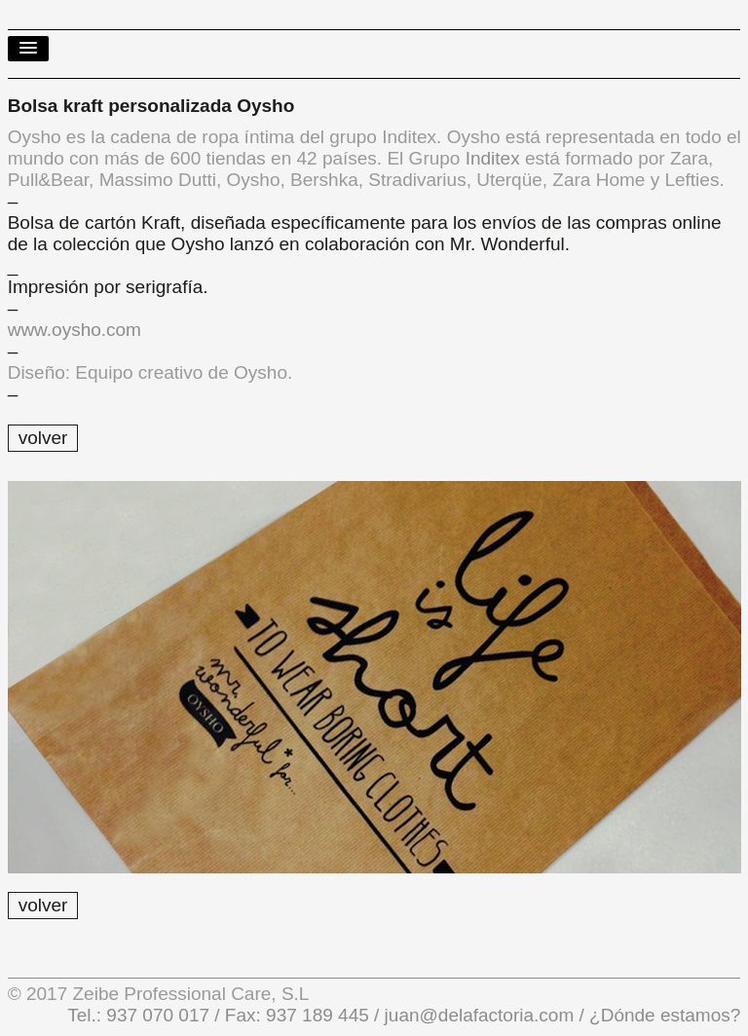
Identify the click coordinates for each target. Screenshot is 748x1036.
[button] (28, 48)
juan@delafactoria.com (480, 1015)
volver (43, 437)
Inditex (493, 158)
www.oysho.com (74, 329)
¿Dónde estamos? (662, 1015)
